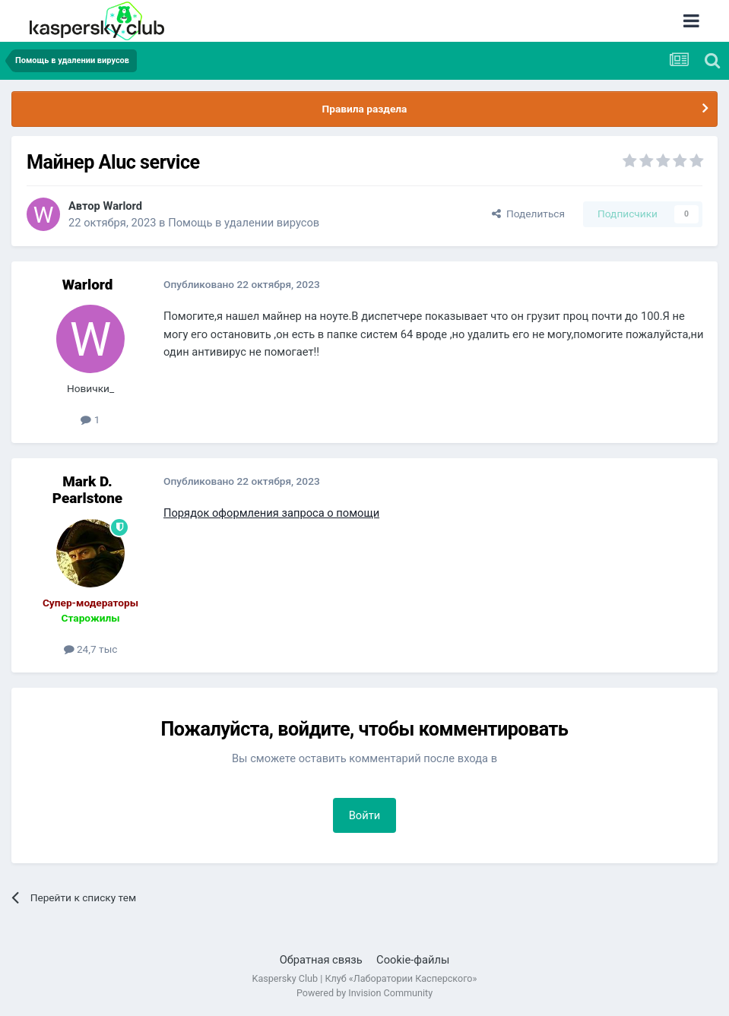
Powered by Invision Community (364, 993)
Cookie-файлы (412, 960)
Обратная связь (321, 960)
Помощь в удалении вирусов (243, 222)
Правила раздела (364, 109)
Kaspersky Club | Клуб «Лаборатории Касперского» (364, 978)
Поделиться (528, 213)
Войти (365, 815)
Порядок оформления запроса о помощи (271, 513)
